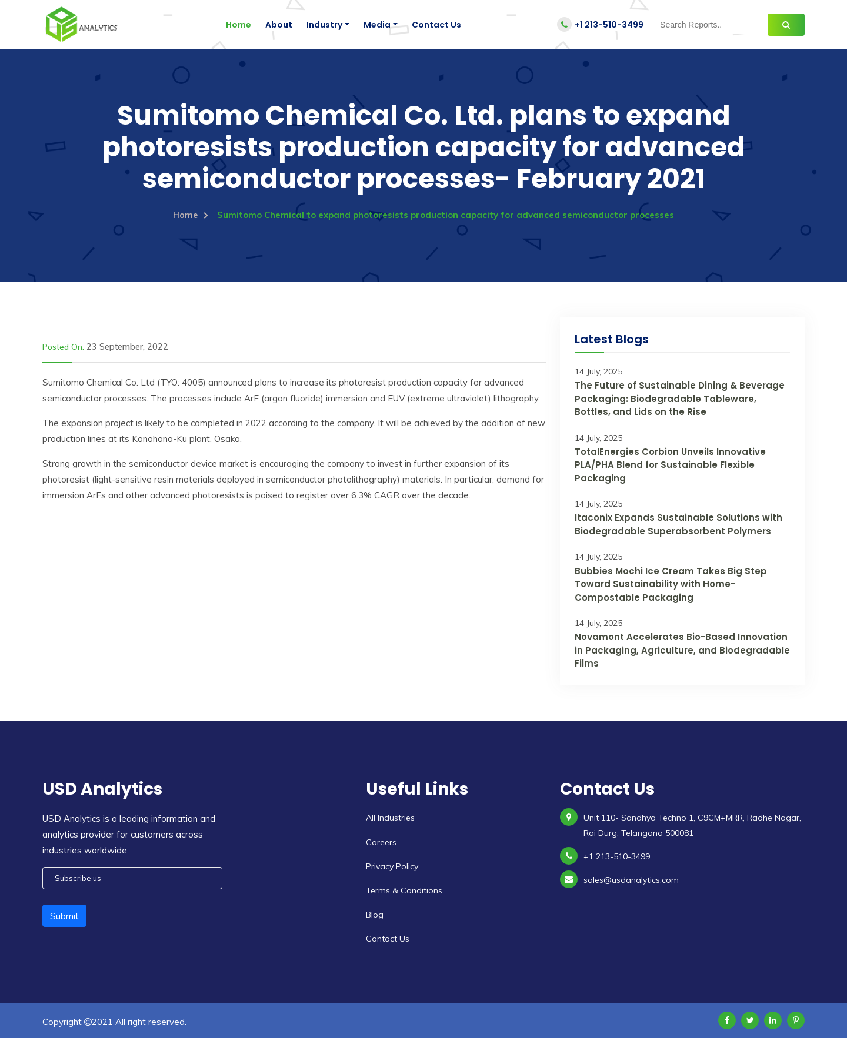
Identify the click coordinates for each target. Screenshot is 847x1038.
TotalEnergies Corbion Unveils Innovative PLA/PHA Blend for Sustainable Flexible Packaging (670, 464)
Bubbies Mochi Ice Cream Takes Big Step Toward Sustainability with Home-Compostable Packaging (671, 583)
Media (377, 25)
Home (238, 25)
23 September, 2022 (125, 346)
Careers (381, 841)
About (278, 25)
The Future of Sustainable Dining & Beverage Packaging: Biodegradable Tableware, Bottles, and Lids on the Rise (680, 398)
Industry (324, 25)
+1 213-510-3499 (600, 24)
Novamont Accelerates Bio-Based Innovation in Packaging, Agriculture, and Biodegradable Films (682, 650)
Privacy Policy (392, 865)
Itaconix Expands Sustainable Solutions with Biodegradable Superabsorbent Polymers (678, 524)
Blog (375, 914)
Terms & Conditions (404, 890)
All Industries (390, 817)
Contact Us (436, 25)
